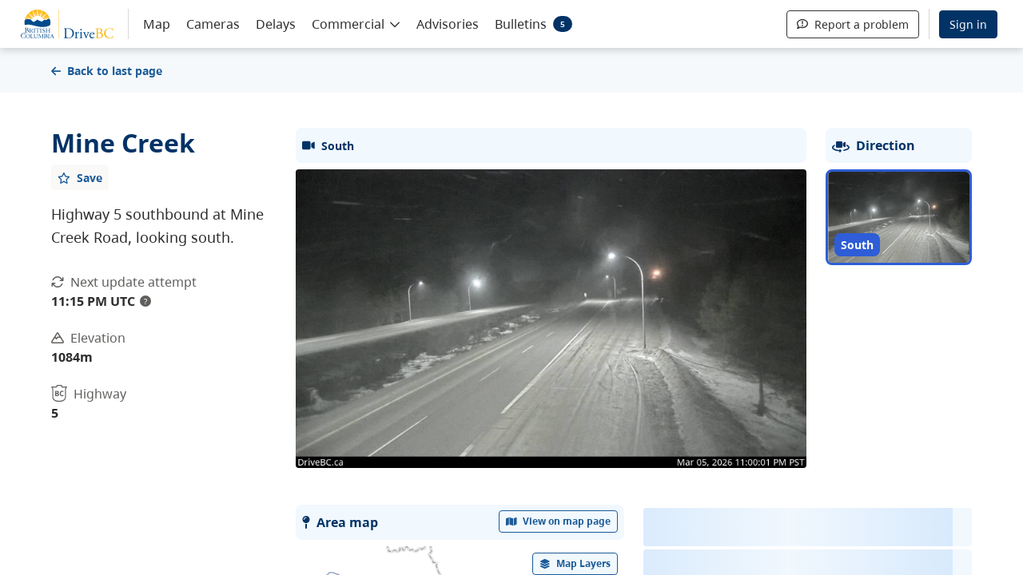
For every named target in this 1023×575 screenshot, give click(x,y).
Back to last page (106, 70)
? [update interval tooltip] (145, 301)
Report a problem (853, 24)
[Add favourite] (80, 177)
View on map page (558, 521)
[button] (356, 23)
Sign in (968, 24)
